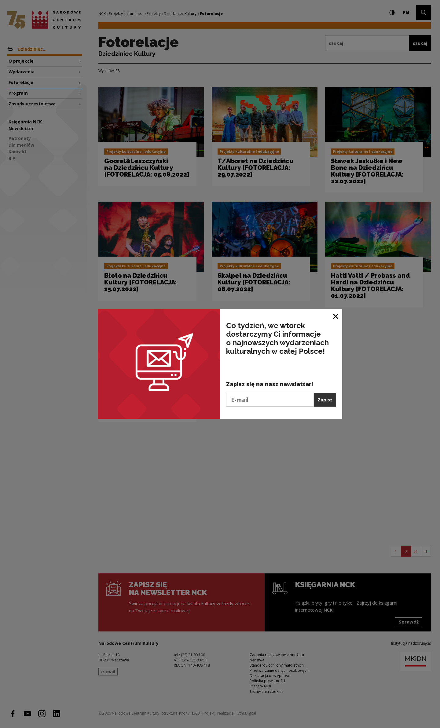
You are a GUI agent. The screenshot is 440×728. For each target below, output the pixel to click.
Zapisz (324, 400)
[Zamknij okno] (336, 316)
